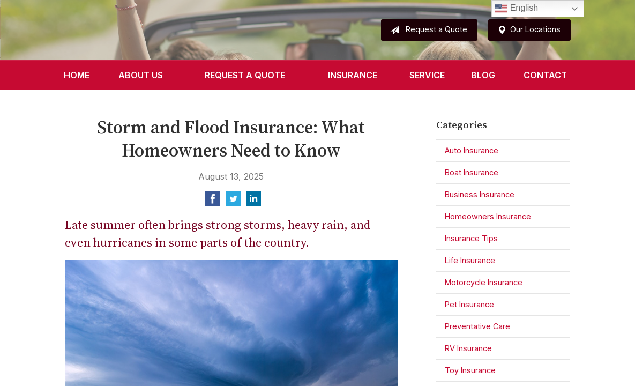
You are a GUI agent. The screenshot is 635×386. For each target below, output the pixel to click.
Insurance (352, 75)
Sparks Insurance (144, 30)
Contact (545, 75)
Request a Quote (426, 30)
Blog (483, 75)
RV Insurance (468, 348)
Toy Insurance (470, 370)
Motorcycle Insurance (483, 282)
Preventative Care (477, 326)
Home (76, 75)
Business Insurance (479, 194)
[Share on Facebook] (212, 202)
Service (427, 75)
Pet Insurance (469, 304)
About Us (140, 75)
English (516, 8)
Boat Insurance (471, 172)
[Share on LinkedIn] (253, 202)
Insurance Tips (471, 238)
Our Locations (527, 30)
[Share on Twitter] (233, 202)
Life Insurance (470, 260)
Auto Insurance (471, 150)
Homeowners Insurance (488, 216)
